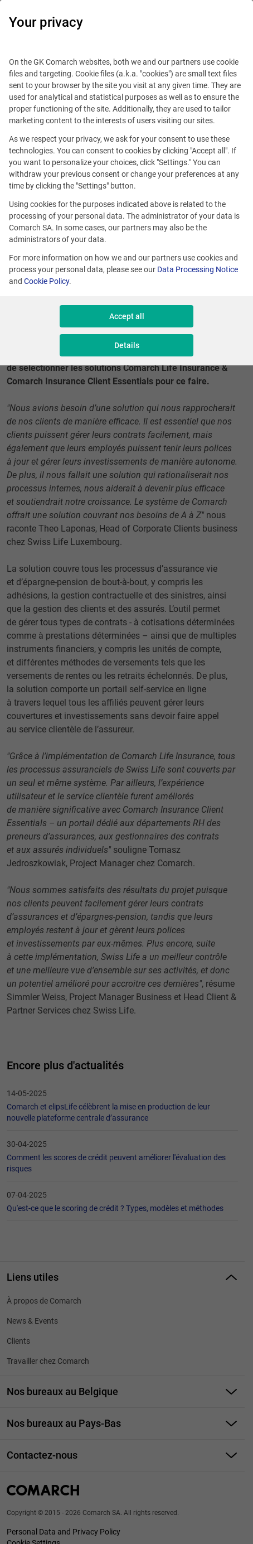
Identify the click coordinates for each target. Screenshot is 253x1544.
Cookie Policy (46, 281)
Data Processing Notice (197, 269)
